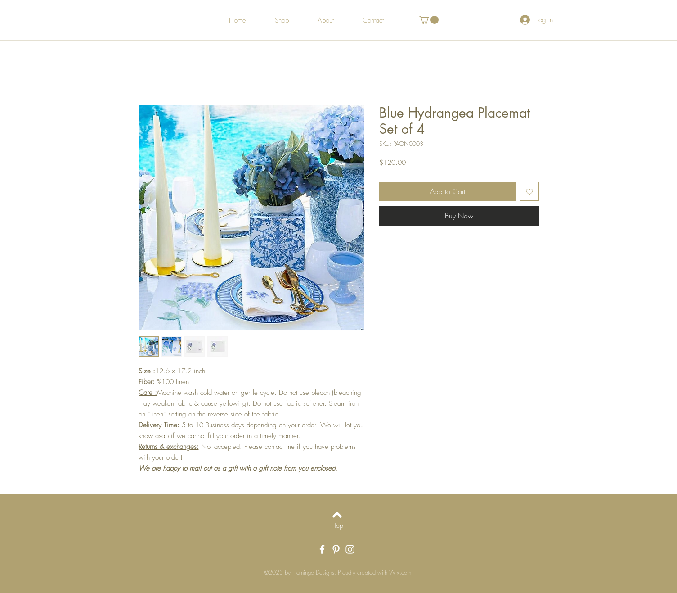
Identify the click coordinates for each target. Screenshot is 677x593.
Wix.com (400, 572)
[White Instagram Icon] (350, 549)
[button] (429, 20)
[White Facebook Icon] (322, 549)
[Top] (338, 525)
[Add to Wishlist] (529, 191)
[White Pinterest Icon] (336, 549)
